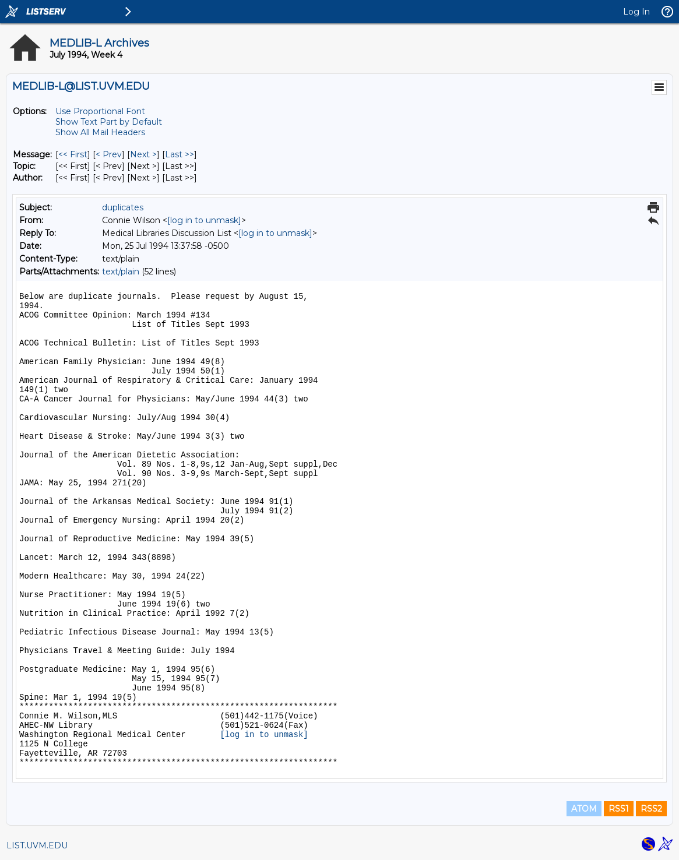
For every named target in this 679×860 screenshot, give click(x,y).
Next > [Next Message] (143, 154)
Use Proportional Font (100, 111)
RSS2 (651, 808)
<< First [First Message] (72, 154)
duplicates (122, 207)
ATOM (584, 808)
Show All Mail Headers (100, 132)
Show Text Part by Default (108, 122)
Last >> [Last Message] (179, 154)
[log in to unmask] (204, 220)
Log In (636, 11)
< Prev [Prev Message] (109, 154)
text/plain (120, 271)
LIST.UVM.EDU (37, 845)
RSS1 (618, 808)
